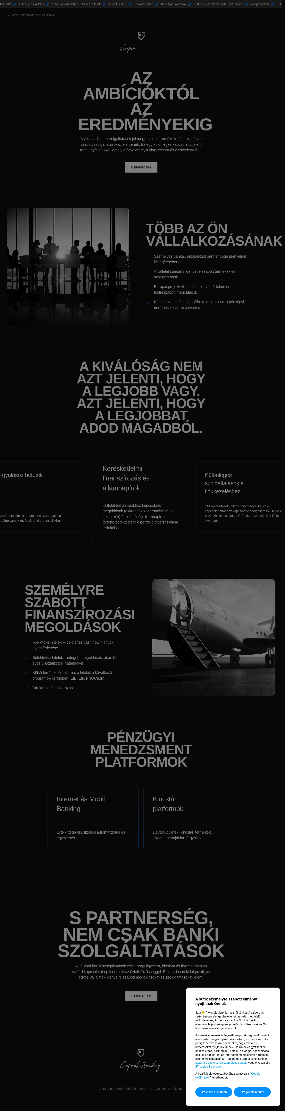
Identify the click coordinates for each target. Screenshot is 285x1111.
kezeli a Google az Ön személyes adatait (221, 1062)
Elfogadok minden (252, 1092)
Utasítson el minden (214, 1092)
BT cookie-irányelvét (208, 1066)
